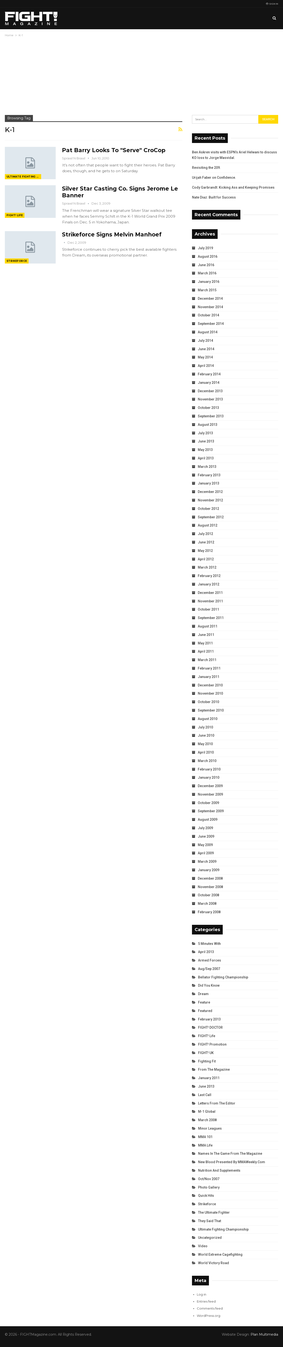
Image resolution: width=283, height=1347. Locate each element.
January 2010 (208, 777)
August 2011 (207, 626)
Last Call (204, 1095)
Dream (203, 994)
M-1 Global (206, 1111)
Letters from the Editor (216, 1103)
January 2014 (208, 383)
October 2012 (208, 509)
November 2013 (210, 399)
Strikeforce (17, 261)
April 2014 (206, 366)
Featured (205, 1011)
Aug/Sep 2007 (209, 969)
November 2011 (210, 601)
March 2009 (207, 861)
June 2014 (206, 349)
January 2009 (208, 870)
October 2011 (208, 609)
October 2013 (208, 408)
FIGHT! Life (15, 215)
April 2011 (206, 651)
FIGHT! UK (206, 1053)
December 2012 (210, 492)
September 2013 (211, 416)
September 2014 (211, 324)
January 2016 (208, 282)
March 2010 (207, 761)
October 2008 (208, 895)
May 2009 (205, 845)
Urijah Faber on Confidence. (214, 177)
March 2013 (207, 467)
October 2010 (208, 702)
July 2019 (205, 248)
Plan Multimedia (264, 1334)
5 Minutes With (209, 944)
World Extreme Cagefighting (220, 1254)
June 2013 (206, 441)
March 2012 (207, 567)
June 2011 (206, 635)
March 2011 (207, 660)
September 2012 (211, 517)
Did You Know (209, 985)
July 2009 (205, 828)
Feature (204, 1002)
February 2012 (209, 576)
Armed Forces (209, 960)
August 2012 (207, 525)
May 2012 (205, 551)
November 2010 (210, 693)
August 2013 (207, 425)
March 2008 (207, 903)
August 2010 (207, 719)
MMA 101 (205, 1137)
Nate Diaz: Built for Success (214, 197)
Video (202, 1246)
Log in (201, 1294)
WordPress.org (208, 1316)
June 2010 (206, 735)
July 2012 (205, 534)
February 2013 (209, 475)
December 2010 (210, 685)
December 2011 (210, 593)
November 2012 (210, 500)
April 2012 (206, 559)
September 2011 (211, 618)
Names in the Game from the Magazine (230, 1153)
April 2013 (206, 458)
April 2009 (206, 853)
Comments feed (210, 1308)
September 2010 (211, 710)
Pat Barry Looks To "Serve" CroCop (113, 150)
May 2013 (205, 450)
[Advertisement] (141, 74)
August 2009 (207, 819)
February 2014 (209, 374)
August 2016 (207, 256)
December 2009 (210, 786)
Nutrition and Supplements (219, 1170)
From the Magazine (214, 1069)
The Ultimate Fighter (214, 1212)
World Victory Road (213, 1263)
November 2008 (210, 887)
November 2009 (210, 794)
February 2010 (209, 769)
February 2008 (209, 912)
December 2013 (210, 391)
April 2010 (206, 752)
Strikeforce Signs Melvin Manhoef (111, 234)
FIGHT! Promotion (212, 1044)
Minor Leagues (210, 1128)
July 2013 (205, 433)
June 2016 (206, 265)
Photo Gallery (209, 1187)
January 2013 (208, 483)
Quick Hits (206, 1195)
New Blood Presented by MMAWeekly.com (231, 1162)
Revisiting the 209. (206, 168)
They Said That (209, 1221)
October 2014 (208, 315)
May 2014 (205, 357)
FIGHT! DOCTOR (210, 1027)
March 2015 (207, 290)
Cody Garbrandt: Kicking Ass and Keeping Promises (233, 187)
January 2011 (208, 677)
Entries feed (206, 1301)
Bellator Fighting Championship (223, 977)
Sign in (272, 3)
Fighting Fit (207, 1061)
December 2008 (210, 878)
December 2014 (210, 298)
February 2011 (209, 668)
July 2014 (205, 340)
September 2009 (211, 811)
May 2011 (205, 643)
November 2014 (210, 307)
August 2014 (207, 332)
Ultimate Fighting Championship (24, 176)
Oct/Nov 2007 (208, 1179)
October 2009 (208, 803)
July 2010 (205, 727)
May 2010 (205, 744)
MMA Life (205, 1145)
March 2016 (207, 273)
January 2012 (208, 584)
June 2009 (206, 836)
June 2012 (206, 542)
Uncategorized (210, 1238)
